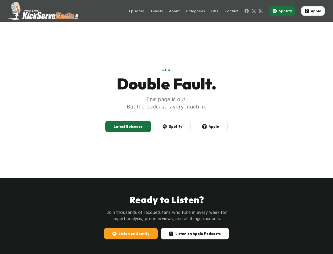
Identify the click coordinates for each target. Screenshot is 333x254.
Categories (195, 11)
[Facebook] (247, 11)
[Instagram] (261, 11)
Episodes (137, 11)
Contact (231, 11)
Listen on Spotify (130, 233)
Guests (157, 11)
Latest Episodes (128, 126)
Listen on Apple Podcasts (195, 233)
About (174, 11)
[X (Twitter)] (254, 11)
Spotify (282, 11)
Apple (313, 11)
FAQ (214, 11)
